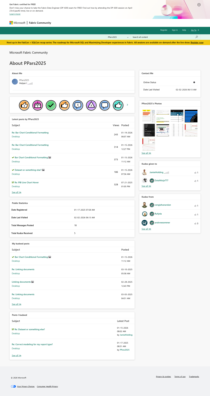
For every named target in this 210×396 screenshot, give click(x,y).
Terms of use (180, 376)
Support (132, 23)
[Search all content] (165, 37)
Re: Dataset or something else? (30, 329)
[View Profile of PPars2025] (125, 349)
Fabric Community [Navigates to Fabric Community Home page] (40, 22)
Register (163, 30)
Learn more (14, 13)
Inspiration (70, 23)
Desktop (16, 136)
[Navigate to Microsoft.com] (17, 22)
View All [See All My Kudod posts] (16, 304)
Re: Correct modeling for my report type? (32, 344)
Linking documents (21, 281)
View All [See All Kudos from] (146, 229)
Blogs (108, 23)
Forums (58, 23)
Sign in (175, 30)
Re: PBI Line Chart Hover (27, 182)
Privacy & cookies (163, 376)
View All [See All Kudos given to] (146, 186)
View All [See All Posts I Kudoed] (16, 355)
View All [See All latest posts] (16, 192)
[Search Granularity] (118, 37)
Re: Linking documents (23, 269)
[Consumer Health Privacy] (47, 386)
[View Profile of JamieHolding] (126, 334)
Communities (95, 23)
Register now (197, 42)
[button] (148, 116)
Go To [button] (193, 30)
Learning (119, 23)
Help (184, 30)
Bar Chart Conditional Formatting (31, 157)
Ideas (82, 23)
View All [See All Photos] (146, 153)
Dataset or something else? (28, 169)
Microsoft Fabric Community (28, 52)
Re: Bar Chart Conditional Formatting (30, 132)
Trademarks (194, 376)
